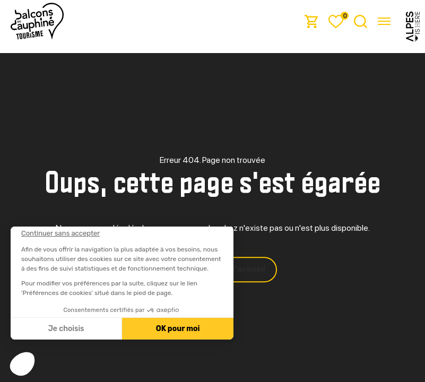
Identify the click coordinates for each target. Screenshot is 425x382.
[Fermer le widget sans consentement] (60, 233)
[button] (22, 364)
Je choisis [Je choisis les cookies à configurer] (66, 328)
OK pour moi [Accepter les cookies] (178, 328)
